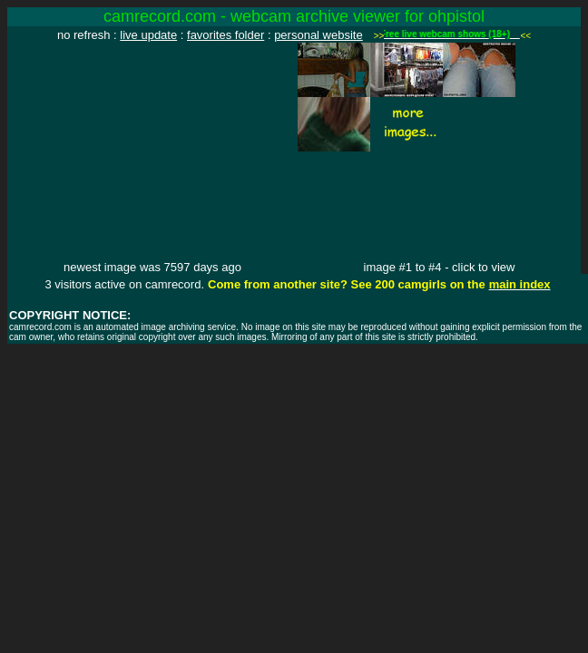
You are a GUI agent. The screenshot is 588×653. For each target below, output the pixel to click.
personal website (318, 35)
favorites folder (225, 35)
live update (148, 35)
